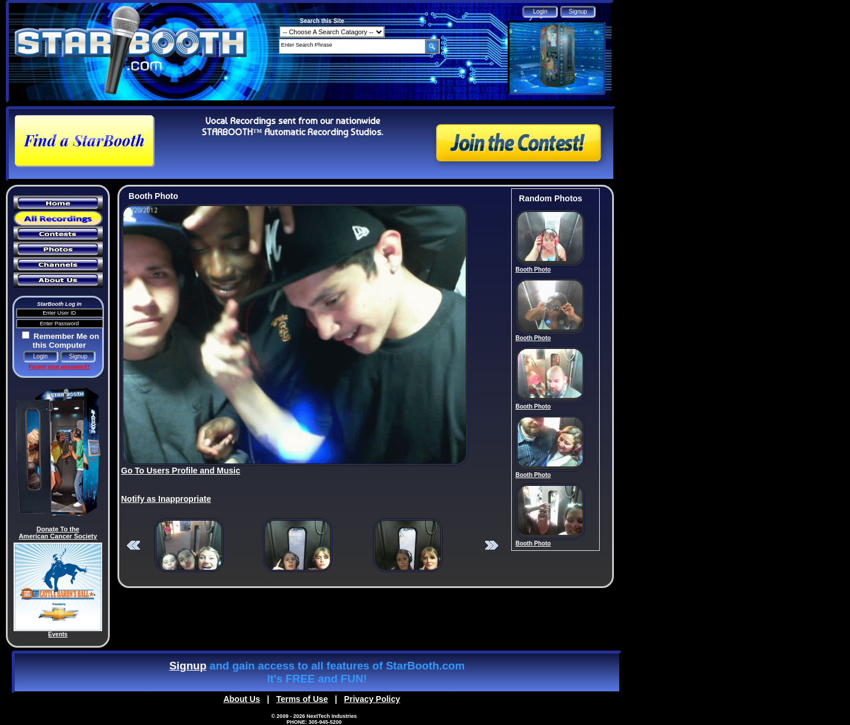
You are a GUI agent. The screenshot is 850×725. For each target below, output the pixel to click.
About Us (241, 699)
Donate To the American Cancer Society (58, 532)
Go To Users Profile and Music (180, 470)
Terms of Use (302, 699)
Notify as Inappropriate (166, 499)
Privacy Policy (372, 699)
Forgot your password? (59, 367)
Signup (188, 665)
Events (58, 634)
